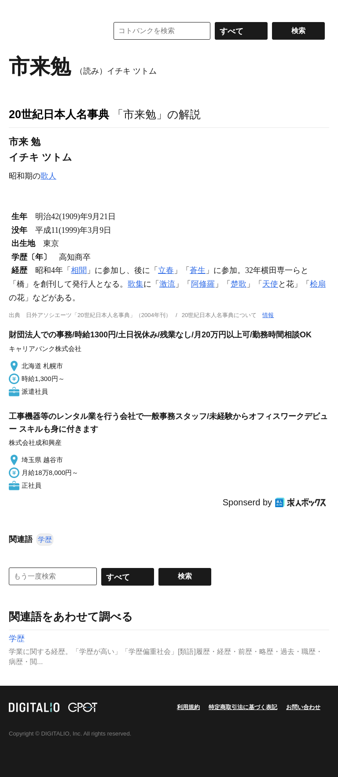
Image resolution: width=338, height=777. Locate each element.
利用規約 (188, 707)
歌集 (135, 284)
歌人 (48, 176)
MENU (17, 9)
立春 (166, 270)
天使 (270, 284)
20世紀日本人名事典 (59, 114)
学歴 (45, 539)
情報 (268, 315)
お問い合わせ (303, 707)
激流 (167, 284)
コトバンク (52, 31)
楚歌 (238, 284)
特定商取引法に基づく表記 (243, 707)
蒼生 (198, 270)
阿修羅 (203, 284)
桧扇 (318, 284)
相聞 (79, 270)
